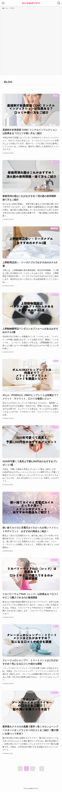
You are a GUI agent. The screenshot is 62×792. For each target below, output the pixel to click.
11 (42, 769)
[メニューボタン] (3, 3)
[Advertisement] (31, 41)
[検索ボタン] (59, 3)
